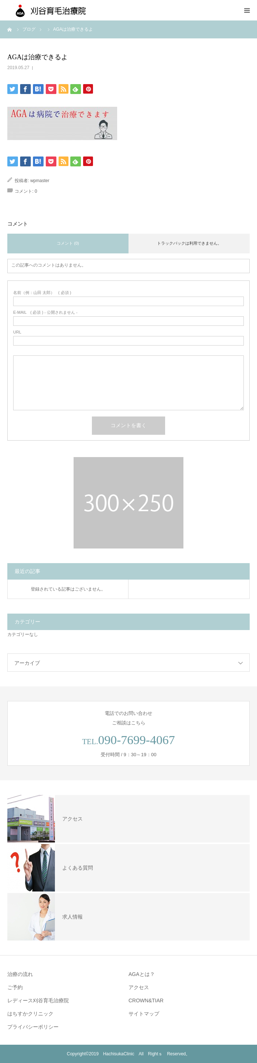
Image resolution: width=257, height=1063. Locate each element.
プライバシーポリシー (33, 1027)
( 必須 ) (42, 293)
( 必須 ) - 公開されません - (45, 312)
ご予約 (15, 987)
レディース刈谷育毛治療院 (38, 1000)
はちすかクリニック (30, 1014)
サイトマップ (143, 1014)
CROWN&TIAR (146, 1000)
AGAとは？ (141, 974)
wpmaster (39, 180)
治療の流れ (20, 974)
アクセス (138, 987)
